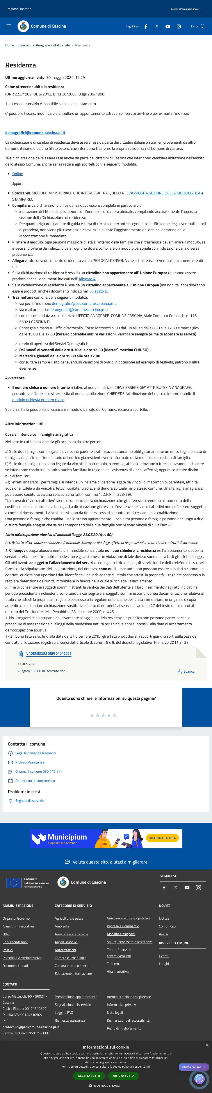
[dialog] (106, 1067)
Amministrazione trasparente (129, 996)
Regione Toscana (19, 8)
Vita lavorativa (118, 971)
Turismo (113, 963)
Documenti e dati (15, 965)
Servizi (25, 45)
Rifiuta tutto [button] (123, 1075)
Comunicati (167, 926)
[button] (106, 1085)
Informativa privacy (121, 1004)
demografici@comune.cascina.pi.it (35, 133)
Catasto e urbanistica (70, 957)
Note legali (115, 1012)
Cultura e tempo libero (71, 965)
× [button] (207, 1045)
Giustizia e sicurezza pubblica (128, 918)
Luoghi (164, 963)
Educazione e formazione (73, 973)
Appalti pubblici (66, 942)
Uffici (6, 934)
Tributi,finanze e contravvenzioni (119, 952)
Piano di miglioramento (124, 1028)
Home (9, 45)
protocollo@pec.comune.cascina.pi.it (31, 1027)
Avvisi (163, 934)
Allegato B (98, 291)
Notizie (164, 918)
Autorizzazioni (65, 949)
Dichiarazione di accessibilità (128, 1020)
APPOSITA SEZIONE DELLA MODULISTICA (165, 193)
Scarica (185, 671)
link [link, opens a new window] (148, 1066)
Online (17, 174)
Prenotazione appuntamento (76, 996)
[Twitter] (155, 26)
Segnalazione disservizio (73, 1004)
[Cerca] (202, 26)
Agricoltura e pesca (69, 918)
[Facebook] (144, 26)
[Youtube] (166, 26)
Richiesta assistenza (70, 1020)
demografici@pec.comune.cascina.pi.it (84, 303)
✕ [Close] (204, 1067)
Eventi (164, 955)
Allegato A (87, 279)
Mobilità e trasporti (121, 933)
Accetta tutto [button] (89, 1076)
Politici (8, 949)
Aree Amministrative (18, 926)
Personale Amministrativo (22, 957)
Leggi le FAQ (64, 1012)
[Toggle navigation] (8, 25)
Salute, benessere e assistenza (130, 941)
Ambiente (62, 926)
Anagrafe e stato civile (53, 45)
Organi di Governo (16, 918)
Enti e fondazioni (15, 942)
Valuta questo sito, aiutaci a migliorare (106, 861)
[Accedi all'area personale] (185, 9)
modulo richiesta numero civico (38, 400)
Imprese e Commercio (123, 926)
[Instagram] (177, 26)
